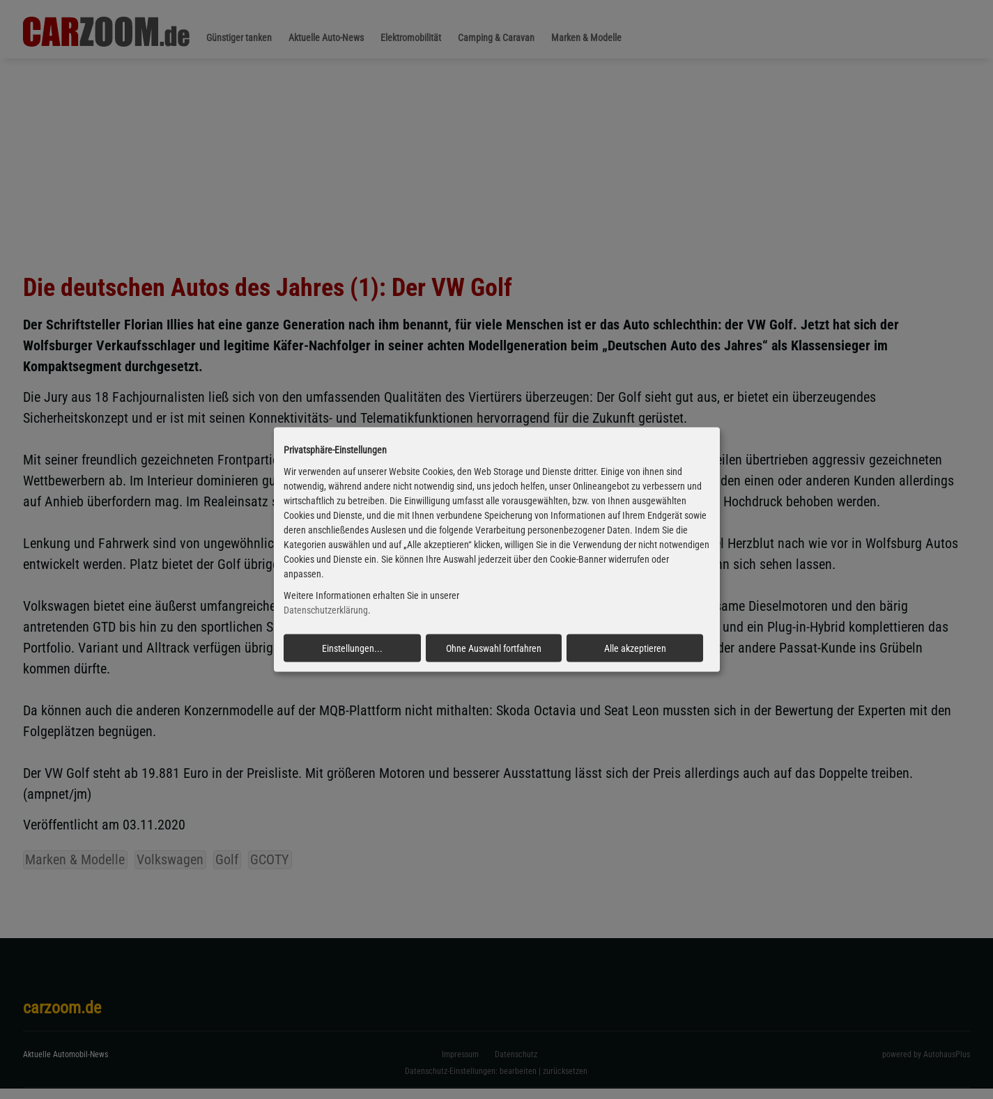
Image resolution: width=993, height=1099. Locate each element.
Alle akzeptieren (635, 647)
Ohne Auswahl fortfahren (493, 647)
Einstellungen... (352, 647)
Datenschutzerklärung (326, 610)
